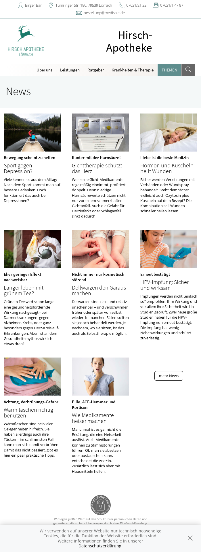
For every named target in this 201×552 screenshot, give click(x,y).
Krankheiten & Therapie (133, 70)
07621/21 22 (136, 5)
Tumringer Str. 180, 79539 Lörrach (83, 5)
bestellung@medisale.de (104, 12)
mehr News (169, 375)
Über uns (44, 70)
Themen (169, 70)
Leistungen (70, 70)
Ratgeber (95, 70)
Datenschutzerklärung (100, 546)
